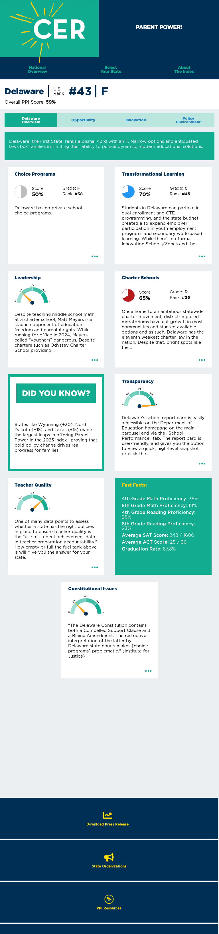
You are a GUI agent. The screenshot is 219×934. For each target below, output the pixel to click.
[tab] (31, 120)
